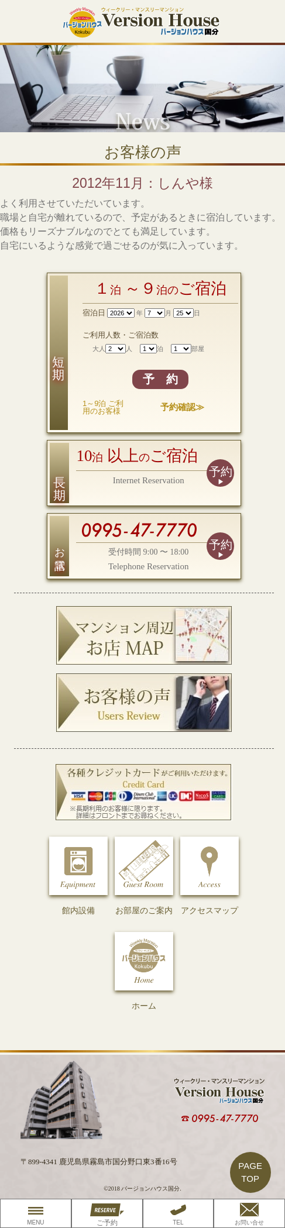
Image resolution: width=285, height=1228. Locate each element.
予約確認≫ (182, 407)
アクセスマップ (209, 876)
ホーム (144, 971)
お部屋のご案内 (144, 876)
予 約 (160, 379)
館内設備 (78, 876)
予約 (220, 471)
